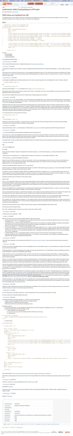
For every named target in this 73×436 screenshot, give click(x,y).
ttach (9, 423)
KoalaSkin (9, 231)
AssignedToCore (8, 411)
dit (5, 423)
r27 (27, 423)
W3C (62, 274)
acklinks (39, 423)
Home (5, 0)
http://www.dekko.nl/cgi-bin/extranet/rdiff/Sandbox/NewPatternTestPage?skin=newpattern (32, 373)
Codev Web (11, 0)
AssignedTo (7, 409)
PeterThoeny (6, 66)
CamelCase (33, 381)
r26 (30, 423)
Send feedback (21, 431)
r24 (35, 423)
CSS (28, 88)
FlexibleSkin (36, 127)
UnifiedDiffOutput (29, 414)
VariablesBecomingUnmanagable (38, 240)
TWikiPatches (9, 395)
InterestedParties (8, 407)
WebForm (28, 401)
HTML (40, 161)
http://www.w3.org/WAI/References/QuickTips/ (18, 276)
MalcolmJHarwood (7, 61)
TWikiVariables (13, 99)
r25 (32, 423)
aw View (44, 423)
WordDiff (16, 414)
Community (28, 0)
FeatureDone (17, 403)
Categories (45, 0)
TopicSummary (7, 405)
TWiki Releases (37, 0)
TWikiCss (11, 386)
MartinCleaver (6, 243)
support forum (36, 431)
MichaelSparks (6, 125)
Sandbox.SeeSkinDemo (49, 167)
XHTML (45, 226)
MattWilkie (5, 142)
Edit (22, 0)
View (18, 0)
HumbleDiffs (35, 414)
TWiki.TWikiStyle (19, 310)
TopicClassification (8, 403)
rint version (17, 423)
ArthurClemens (6, 130)
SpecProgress (7, 416)
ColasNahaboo (6, 97)
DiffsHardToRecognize (42, 414)
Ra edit (49, 423)
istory (22, 423)
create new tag (24, 7)
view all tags (30, 7)
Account (64, 0)
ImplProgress (7, 418)
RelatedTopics (7, 414)
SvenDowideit (6, 297)
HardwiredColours (22, 414)
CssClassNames (24, 9)
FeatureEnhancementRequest (37, 64)
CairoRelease (17, 413)
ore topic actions (55, 423)
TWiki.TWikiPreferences (14, 311)
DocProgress (7, 420)
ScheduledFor (7, 413)
